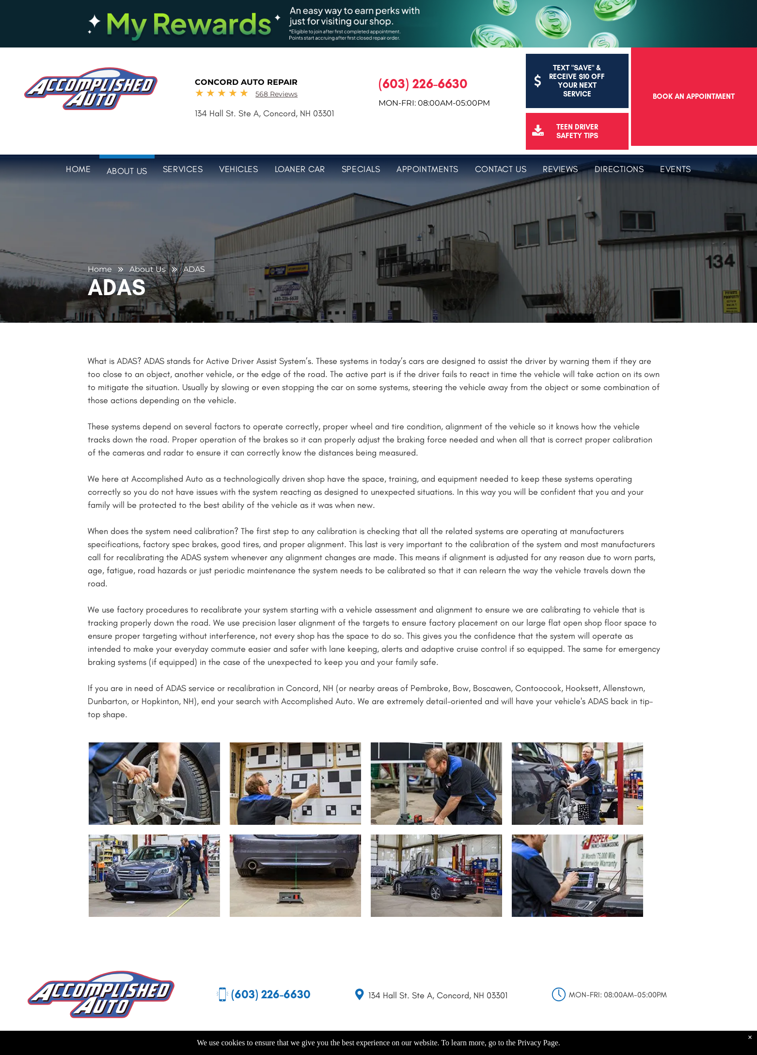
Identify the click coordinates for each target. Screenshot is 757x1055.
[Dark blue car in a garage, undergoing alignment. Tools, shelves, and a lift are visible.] (436, 876)
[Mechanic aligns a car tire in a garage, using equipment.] (577, 783)
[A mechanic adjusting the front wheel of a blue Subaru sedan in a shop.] (154, 876)
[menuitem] (78, 168)
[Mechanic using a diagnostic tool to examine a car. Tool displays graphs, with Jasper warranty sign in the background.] (577, 876)
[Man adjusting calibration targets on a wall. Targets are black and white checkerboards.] (295, 783)
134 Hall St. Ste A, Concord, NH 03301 (264, 113)
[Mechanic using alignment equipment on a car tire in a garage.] (154, 783)
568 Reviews (276, 94)
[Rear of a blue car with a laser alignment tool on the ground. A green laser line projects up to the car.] (295, 876)
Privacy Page (538, 1043)
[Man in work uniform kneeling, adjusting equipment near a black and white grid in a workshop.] (436, 783)
